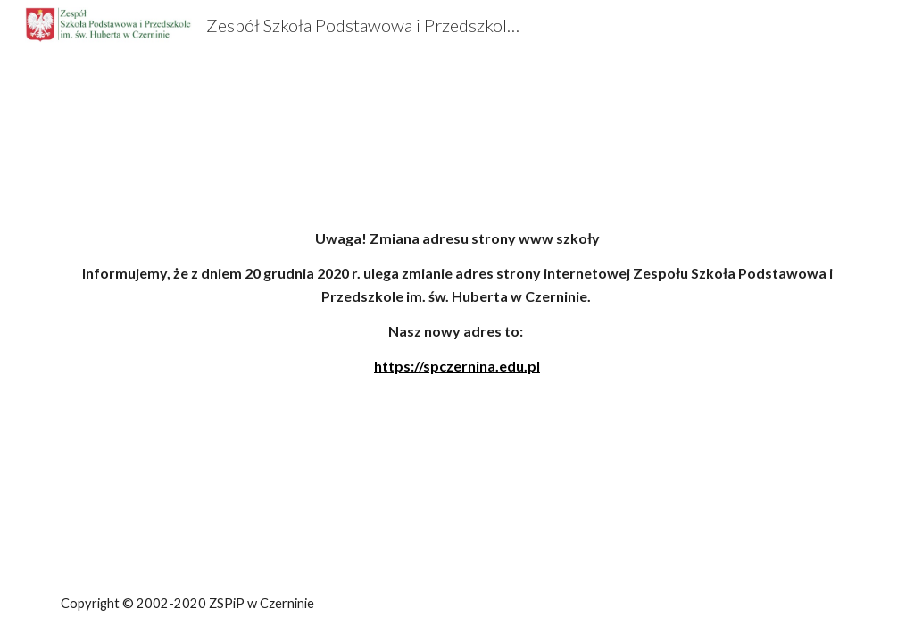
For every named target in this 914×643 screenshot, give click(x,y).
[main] (457, 319)
